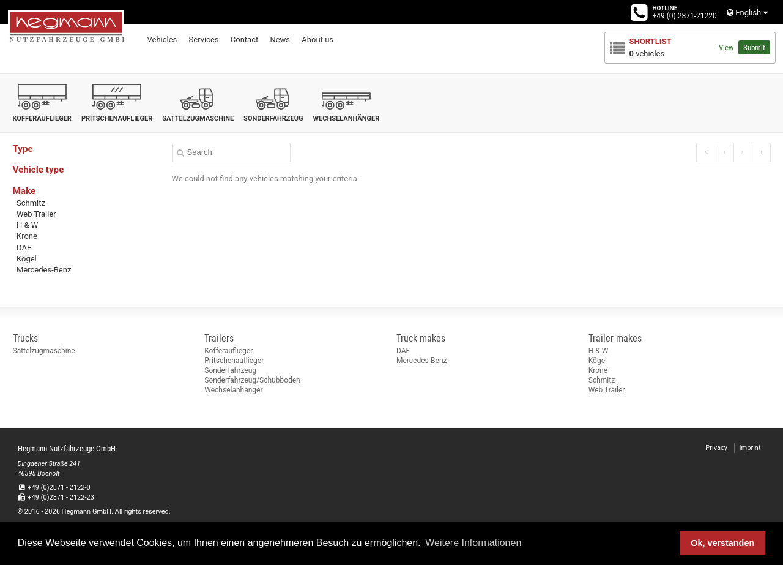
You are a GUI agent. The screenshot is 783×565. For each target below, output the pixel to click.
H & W (27, 225)
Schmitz (31, 203)
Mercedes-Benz (44, 269)
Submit (754, 47)
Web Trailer (36, 214)
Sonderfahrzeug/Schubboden (252, 380)
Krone (27, 236)
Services (204, 39)
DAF (24, 247)
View (726, 47)
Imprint (750, 448)
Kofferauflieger (228, 350)
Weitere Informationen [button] (473, 542)
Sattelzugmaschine (44, 350)
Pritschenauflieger (234, 360)
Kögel (27, 258)
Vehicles (162, 39)
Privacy (716, 448)
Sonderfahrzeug (230, 370)
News (280, 39)
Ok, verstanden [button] (722, 543)
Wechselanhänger (233, 390)
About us (317, 39)
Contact (244, 39)
